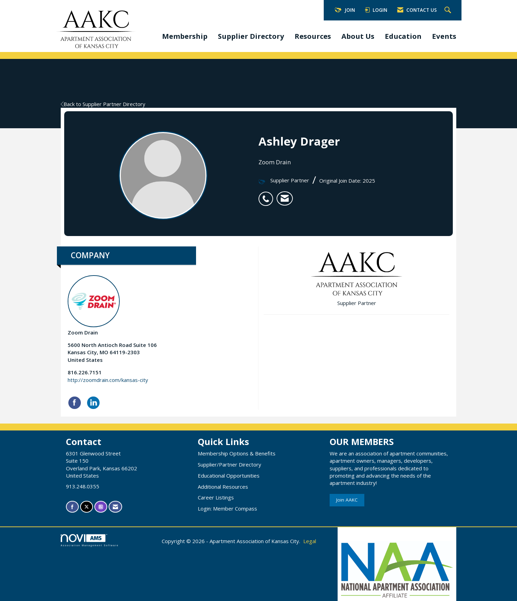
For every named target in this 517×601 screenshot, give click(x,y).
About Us (357, 36)
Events (444, 36)
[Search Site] (448, 10)
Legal (309, 541)
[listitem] (267, 195)
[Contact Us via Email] (115, 507)
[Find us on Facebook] (72, 507)
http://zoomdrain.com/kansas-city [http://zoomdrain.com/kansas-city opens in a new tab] (108, 379)
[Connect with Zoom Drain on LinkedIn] (93, 403)
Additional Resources (223, 486)
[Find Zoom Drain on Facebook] (75, 403)
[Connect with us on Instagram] (100, 507)
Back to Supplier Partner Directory (103, 104)
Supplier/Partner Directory (229, 464)
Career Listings (216, 497)
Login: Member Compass (227, 508)
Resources (313, 36)
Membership (184, 36)
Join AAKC (347, 500)
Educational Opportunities (229, 475)
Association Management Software (90, 540)
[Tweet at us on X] (86, 507)
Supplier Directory (251, 36)
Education (403, 36)
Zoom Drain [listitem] (94, 305)
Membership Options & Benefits (237, 453)
